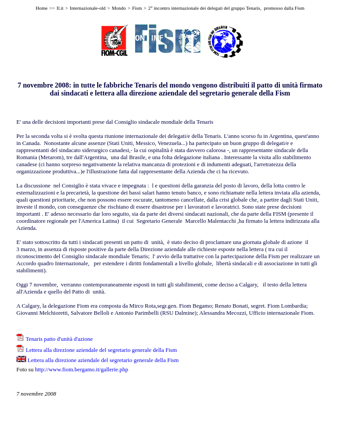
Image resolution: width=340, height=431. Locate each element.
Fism (137, 8)
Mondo (119, 8)
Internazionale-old (88, 8)
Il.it (60, 8)
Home (41, 8)
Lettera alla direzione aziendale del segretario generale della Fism (101, 350)
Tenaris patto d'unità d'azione (59, 339)
